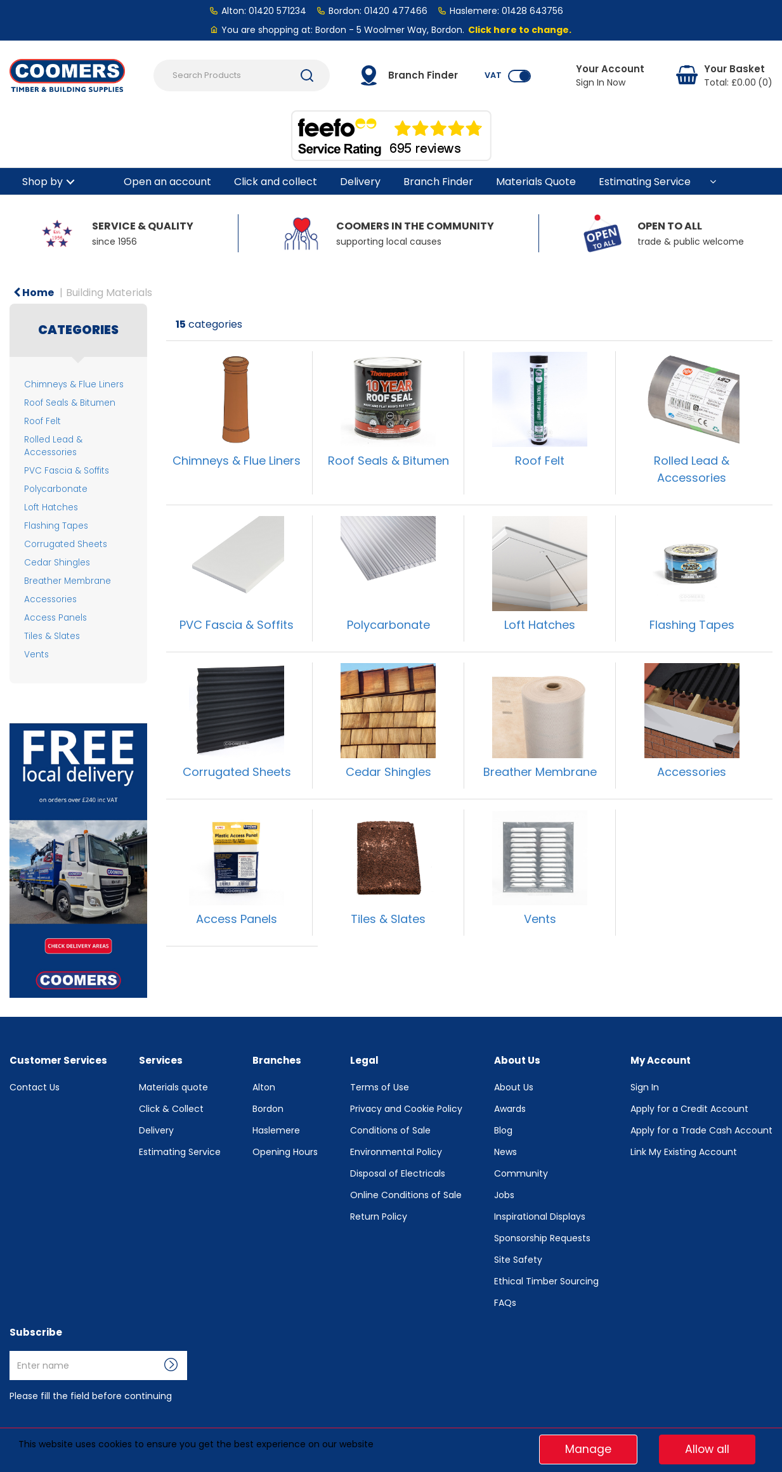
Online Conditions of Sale (406, 1195)
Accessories (50, 599)
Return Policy (378, 1216)
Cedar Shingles (57, 563)
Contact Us (35, 1087)
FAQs (505, 1302)
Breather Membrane (67, 581)
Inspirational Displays (539, 1216)
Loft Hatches (51, 507)
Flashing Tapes (56, 526)
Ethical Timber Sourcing (546, 1281)
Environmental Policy (396, 1152)
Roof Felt (42, 421)
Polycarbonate (56, 489)
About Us (513, 1087)
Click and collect (275, 181)
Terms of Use (379, 1087)
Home (33, 292)
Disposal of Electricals (397, 1173)
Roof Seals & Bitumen (69, 403)
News (505, 1152)
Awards (510, 1108)
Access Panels (55, 618)
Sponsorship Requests (542, 1238)
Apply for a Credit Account (689, 1108)
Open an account (167, 181)
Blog (503, 1130)
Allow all (707, 1449)
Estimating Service (645, 181)
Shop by (42, 181)
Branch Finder (438, 181)
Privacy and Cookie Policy (406, 1108)
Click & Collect (171, 1108)
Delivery (360, 181)
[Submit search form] (307, 75)
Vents (36, 655)
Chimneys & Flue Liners (74, 384)
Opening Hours (285, 1152)
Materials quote (173, 1087)
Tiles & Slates (52, 636)
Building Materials (109, 292)
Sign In (644, 1087)
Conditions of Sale (390, 1130)
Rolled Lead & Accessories (53, 446)
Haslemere (276, 1130)
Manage (588, 1449)
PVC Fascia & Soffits (66, 471)
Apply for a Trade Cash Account (701, 1130)
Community (521, 1173)
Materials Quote (536, 181)
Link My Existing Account (683, 1152)
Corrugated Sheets (65, 544)
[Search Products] (241, 75)
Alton (263, 1087)
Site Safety (518, 1259)
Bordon (267, 1108)
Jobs (504, 1195)
